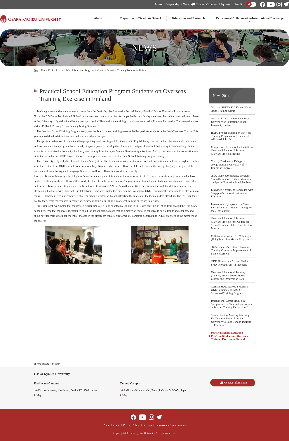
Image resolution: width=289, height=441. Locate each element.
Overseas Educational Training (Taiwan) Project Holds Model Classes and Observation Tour (228, 275)
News (186, 4)
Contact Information (204, 4)
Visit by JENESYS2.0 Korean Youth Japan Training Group (231, 109)
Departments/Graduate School (140, 18)
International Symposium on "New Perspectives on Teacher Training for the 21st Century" (231, 207)
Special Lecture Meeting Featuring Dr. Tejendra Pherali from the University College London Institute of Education (231, 320)
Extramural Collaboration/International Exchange (249, 18)
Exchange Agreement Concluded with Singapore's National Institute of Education (232, 193)
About (98, 18)
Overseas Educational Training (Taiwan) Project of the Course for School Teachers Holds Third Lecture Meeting (231, 223)
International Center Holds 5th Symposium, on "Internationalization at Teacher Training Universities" (231, 304)
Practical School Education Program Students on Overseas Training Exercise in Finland (229, 336)
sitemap (147, 424)
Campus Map (172, 4)
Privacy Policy (131, 424)
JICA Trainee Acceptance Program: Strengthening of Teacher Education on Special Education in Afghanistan (231, 179)
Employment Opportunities (170, 424)
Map (39, 395)
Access (158, 4)
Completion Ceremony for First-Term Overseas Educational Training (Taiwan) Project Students (232, 150)
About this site (111, 424)
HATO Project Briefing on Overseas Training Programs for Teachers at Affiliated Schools (231, 136)
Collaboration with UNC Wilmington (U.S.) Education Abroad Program (231, 238)
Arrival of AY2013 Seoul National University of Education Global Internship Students (230, 122)
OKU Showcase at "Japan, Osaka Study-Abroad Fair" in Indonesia (229, 263)
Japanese (225, 4)
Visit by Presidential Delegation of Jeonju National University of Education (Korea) (230, 164)
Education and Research (188, 18)
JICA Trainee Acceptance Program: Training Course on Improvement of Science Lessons (231, 250)
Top (36, 70)
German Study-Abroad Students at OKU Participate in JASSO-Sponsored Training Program (230, 290)
